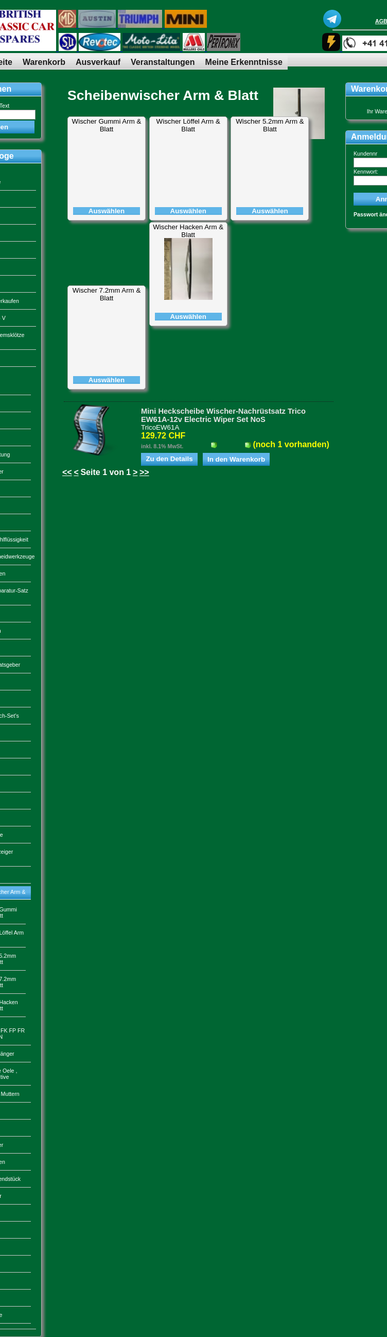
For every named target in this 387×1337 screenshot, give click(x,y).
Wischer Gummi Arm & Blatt (107, 125)
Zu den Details (169, 459)
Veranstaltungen (163, 62)
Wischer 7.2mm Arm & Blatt (107, 294)
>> (144, 472)
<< (67, 472)
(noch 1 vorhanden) (291, 444)
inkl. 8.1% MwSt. (162, 446)
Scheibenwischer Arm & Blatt (162, 95)
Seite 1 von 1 (105, 472)
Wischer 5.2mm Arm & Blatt (270, 125)
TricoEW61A (160, 427)
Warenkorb (44, 62)
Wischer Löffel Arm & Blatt (188, 125)
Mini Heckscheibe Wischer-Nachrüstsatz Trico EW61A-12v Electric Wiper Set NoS (223, 415)
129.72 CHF (163, 435)
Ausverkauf (98, 62)
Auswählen (107, 211)
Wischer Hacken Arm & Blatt (188, 231)
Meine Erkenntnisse (244, 62)
